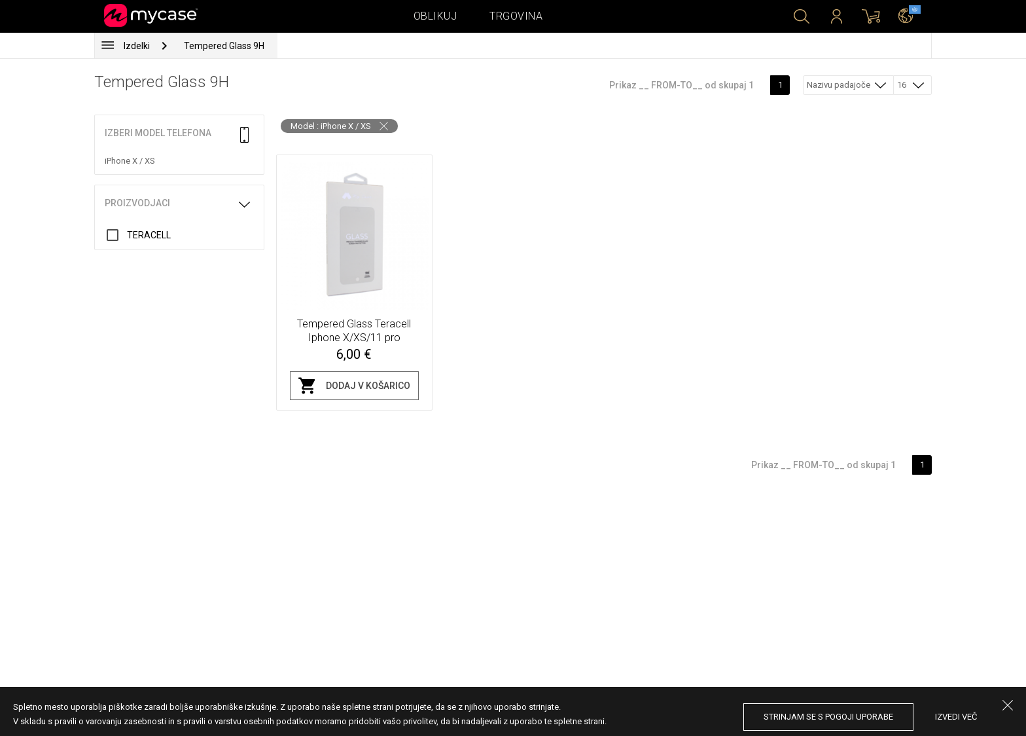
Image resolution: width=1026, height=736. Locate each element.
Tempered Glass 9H (224, 46)
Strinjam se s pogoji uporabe (828, 717)
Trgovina (515, 16)
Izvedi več (956, 717)
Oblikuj (435, 16)
